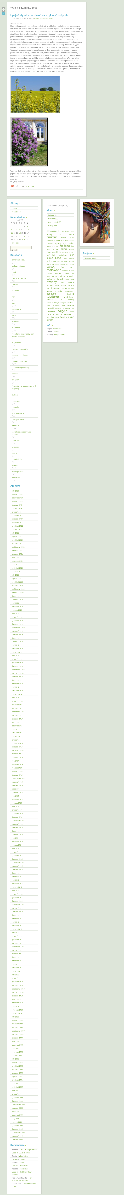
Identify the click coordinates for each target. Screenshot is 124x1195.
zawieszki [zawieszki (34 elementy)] (51, 311)
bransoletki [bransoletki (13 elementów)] (50, 240)
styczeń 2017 (17, 740)
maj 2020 (15, 603)
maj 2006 (15, 1118)
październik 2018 (18, 670)
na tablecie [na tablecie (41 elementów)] (68, 276)
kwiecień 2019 (17, 649)
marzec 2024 (17, 508)
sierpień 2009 (17, 1038)
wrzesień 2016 (17, 750)
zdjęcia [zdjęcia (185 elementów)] (62, 311)
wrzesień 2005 (17, 1136)
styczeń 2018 (17, 701)
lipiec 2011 (16, 957)
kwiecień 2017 (17, 733)
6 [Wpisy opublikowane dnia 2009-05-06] (16, 230)
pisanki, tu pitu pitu (41, 18)
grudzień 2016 (17, 743)
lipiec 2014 (16, 831)
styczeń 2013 (17, 894)
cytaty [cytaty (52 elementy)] (58, 243)
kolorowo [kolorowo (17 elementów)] (55, 264)
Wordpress (52, 226)
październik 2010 (18, 989)
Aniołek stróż (24, 1153)
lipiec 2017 (16, 722)
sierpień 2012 (17, 912)
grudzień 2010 (17, 982)
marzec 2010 (17, 1013)
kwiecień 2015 (17, 799)
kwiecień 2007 (17, 1087)
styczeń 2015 (17, 810)
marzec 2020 (17, 610)
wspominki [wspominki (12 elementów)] (56, 305)
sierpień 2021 (17, 554)
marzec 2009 (17, 1055)
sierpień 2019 (17, 635)
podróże (15, 374)
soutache (15, 407)
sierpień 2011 (17, 954)
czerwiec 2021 (17, 561)
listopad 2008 (17, 1069)
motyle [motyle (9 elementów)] (49, 276)
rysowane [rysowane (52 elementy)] (66, 288)
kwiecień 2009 (17, 1052)
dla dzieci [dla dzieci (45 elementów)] (65, 246)
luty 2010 (15, 1017)
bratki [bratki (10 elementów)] (56, 240)
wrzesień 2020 (17, 593)
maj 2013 (15, 880)
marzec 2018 (17, 694)
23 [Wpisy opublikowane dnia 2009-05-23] (25, 236)
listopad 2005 (17, 1129)
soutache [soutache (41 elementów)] (69, 291)
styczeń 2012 (17, 936)
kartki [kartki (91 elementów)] (58, 257)
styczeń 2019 (17, 659)
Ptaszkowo (23, 1166)
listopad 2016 (17, 747)
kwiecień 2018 (17, 691)
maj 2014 (15, 838)
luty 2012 (15, 933)
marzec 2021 (17, 572)
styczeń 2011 (17, 978)
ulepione (15, 447)
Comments (54, 222)
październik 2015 (18, 778)
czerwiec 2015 (17, 792)
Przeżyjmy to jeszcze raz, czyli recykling (24, 387)
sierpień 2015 (17, 785)
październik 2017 (18, 712)
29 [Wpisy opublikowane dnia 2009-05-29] (22, 240)
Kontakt (15, 208)
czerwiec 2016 (17, 757)
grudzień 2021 (17, 540)
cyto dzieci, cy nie (19, 278)
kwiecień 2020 (17, 607)
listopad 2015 (17, 775)
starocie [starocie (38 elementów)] (70, 294)
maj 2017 (15, 729)
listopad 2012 (17, 901)
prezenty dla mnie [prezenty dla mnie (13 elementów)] (67, 285)
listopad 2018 (17, 666)
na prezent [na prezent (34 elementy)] (56, 276)
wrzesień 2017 (17, 715)
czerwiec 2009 (17, 1045)
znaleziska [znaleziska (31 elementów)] (57, 314)
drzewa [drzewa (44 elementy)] (55, 249)
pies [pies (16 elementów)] (62, 282)
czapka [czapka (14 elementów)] (56, 246)
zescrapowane (17, 472)
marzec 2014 (17, 845)
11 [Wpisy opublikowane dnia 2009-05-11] (12, 233)
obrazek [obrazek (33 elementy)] (59, 279)
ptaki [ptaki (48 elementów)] (52, 288)
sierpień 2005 (17, 1140)
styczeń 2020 (17, 617)
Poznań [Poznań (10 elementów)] (57, 285)
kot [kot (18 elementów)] (67, 264)
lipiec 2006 (16, 1112)
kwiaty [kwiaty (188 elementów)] (51, 267)
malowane (16, 328)
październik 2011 (18, 947)
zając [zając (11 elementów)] (72, 308)
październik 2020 (18, 589)
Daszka (15, 1153)
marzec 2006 (17, 1122)
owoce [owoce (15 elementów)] (72, 279)
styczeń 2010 (17, 1020)
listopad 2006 (17, 1101)
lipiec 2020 (16, 596)
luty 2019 (15, 656)
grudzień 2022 (17, 526)
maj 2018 (15, 687)
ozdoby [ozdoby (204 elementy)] (52, 282)
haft (13, 297)
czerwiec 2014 (17, 834)
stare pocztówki (18, 420)
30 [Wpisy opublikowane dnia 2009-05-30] (25, 240)
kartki (14, 315)
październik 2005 (18, 1133)
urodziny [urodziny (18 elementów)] (71, 300)
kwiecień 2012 (17, 926)
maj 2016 (15, 761)
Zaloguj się (52, 215)
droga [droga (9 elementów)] (48, 249)
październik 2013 (18, 863)
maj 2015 (15, 796)
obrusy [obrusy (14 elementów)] (66, 279)
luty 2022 (15, 533)
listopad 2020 (17, 585)
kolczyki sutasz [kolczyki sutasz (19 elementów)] (62, 261)
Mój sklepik (16, 212)
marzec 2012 (17, 929)
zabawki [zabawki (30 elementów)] (50, 308)
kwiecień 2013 (17, 884)
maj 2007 (15, 1083)
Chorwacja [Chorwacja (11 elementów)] (50, 243)
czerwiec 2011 (17, 961)
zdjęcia (50, 18)
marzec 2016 (17, 768)
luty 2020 (15, 614)
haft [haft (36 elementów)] (48, 255)
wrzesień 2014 (17, 824)
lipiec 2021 (16, 557)
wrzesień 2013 (17, 866)
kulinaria (15, 322)
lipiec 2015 (16, 789)
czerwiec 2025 (17, 498)
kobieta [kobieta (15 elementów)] (71, 258)
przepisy (15, 380)
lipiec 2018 (16, 680)
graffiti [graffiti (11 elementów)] (64, 252)
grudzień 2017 (17, 705)
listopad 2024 (17, 505)
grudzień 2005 (17, 1125)
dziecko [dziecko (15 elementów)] (71, 249)
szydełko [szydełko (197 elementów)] (53, 296)
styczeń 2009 (17, 1062)
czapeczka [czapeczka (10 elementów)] (50, 246)
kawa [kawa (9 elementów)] (65, 258)
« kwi (12, 243)
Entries (53, 219)
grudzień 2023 (17, 515)
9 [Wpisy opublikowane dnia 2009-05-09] (24, 230)
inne (13, 303)
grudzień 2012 (17, 898)
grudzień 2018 (17, 663)
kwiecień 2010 (17, 1010)
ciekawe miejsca (18, 266)
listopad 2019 (17, 624)
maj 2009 (15, 1048)
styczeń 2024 (17, 512)
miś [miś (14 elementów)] (73, 273)
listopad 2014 (17, 817)
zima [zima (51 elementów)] (49, 314)
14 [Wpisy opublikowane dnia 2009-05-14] (20, 233)
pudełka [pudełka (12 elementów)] (57, 288)
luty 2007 (15, 1090)
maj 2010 (15, 1006)
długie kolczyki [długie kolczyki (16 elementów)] (52, 252)
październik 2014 (18, 821)
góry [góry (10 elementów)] (73, 252)
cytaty (14, 272)
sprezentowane (18, 413)
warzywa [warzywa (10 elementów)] (63, 303)
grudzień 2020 (17, 582)
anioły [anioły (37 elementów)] (49, 234)
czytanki (15, 285)
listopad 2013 (17, 859)
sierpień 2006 (17, 1108)
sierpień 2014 (17, 827)
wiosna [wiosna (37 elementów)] (71, 302)
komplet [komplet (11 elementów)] (62, 264)
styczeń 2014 (17, 852)
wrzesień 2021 (17, 551)
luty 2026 (15, 491)
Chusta (22, 1159)
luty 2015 (15, 806)
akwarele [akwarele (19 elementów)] (65, 232)
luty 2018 (15, 698)
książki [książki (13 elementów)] (72, 264)
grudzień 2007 (17, 1080)
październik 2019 (18, 628)
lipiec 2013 (16, 873)
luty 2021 (15, 575)
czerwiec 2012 (17, 919)
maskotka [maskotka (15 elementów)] (50, 273)
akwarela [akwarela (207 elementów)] (53, 231)
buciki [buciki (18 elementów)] (67, 240)
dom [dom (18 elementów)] (72, 246)
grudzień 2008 (17, 1066)
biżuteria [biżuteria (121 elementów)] (52, 237)
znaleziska (16, 478)
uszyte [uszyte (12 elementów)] (49, 303)
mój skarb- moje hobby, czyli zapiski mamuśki (23, 335)
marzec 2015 (17, 803)
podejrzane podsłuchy (20, 367)
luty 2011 (15, 975)
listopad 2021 (17, 543)
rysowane (16, 401)
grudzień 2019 (17, 621)
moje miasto (17, 343)
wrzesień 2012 (17, 908)
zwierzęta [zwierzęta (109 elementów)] (68, 314)
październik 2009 (18, 1031)
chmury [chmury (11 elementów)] (72, 240)
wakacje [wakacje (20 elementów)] (56, 303)
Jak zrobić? (16, 309)
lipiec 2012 (16, 915)
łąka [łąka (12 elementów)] (48, 317)
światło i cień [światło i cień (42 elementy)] (67, 317)
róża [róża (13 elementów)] (72, 288)
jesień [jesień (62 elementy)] (50, 257)
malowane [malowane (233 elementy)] (54, 270)
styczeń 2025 (17, 501)
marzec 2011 (17, 971)
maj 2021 (15, 564)
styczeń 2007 (17, 1094)
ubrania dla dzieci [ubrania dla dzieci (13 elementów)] (61, 300)
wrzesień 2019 (17, 631)
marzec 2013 (17, 887)
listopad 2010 (17, 985)
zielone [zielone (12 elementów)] (72, 311)
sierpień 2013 (17, 870)
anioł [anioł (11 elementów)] (72, 232)
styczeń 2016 (17, 771)
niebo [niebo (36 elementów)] (49, 279)
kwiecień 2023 (17, 522)
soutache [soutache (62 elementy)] (51, 293)
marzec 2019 (17, 652)
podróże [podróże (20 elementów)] (71, 282)
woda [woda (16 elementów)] (49, 305)
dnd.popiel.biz (59, 334)
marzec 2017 (17, 736)
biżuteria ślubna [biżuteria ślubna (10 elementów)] (67, 237)
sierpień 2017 (17, 719)
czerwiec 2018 (17, 684)
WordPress (57, 329)
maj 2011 (15, 964)
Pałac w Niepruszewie (28, 1150)
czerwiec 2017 (17, 726)
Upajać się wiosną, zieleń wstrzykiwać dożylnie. (39, 15)
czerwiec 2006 (17, 1115)
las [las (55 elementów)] (62, 267)
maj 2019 (15, 645)
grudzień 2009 (17, 1024)
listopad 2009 (17, 1027)
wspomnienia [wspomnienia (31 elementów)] (68, 305)
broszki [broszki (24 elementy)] (61, 240)
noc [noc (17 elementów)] (54, 279)
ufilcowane (16, 441)
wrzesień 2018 (17, 673)
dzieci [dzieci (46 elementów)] (64, 249)
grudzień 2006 (17, 1097)
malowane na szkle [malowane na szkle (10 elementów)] (68, 270)
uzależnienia (17, 459)
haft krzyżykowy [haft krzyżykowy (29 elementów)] (60, 255)
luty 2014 (15, 848)
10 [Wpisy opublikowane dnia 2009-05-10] (28, 230)
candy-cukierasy (18, 260)
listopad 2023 (17, 519)
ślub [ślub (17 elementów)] (52, 317)
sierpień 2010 (17, 996)
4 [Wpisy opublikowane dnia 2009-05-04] (11, 230)
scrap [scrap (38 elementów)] (49, 291)
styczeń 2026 (17, 494)
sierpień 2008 (17, 1073)
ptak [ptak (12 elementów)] (48, 288)
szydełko (15, 426)
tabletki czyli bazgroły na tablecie (21, 433)
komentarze (29, 186)
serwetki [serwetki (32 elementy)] (58, 291)
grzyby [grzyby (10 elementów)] (69, 252)
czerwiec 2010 (17, 1003)
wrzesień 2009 (17, 1034)
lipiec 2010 (16, 999)
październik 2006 (18, 1104)
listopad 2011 (17, 943)
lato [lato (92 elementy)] (72, 267)
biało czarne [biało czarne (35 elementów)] (66, 234)
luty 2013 (15, 891)
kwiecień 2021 (17, 568)
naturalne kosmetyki (20, 349)
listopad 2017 (17, 708)
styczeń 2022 (17, 536)
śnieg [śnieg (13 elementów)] (57, 317)
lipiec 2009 (16, 1041)
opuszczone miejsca (20, 355)
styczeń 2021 (17, 578)
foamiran (15, 291)
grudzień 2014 (17, 813)
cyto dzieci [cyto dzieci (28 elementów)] (68, 243)
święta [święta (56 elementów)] (50, 320)
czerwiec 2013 (17, 877)
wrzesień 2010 (17, 992)
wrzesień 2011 (17, 950)
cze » (18, 243)
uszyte (14, 453)
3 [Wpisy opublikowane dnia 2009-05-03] (27, 226)
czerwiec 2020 (17, 599)
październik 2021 (18, 547)
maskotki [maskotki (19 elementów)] (58, 273)
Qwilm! (56, 331)
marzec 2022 (17, 529)
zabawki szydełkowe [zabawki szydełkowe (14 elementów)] (62, 308)
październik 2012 (18, 905)
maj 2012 (15, 922)
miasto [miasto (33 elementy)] (67, 273)
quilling (14, 395)
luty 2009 (15, 1059)
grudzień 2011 (17, 940)
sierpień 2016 (17, 754)
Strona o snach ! (91, 258)
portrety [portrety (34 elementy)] (50, 285)
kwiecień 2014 (17, 842)
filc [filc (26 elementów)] (59, 252)
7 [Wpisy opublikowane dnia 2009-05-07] (19, 230)
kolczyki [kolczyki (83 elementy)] (51, 261)
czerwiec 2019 (17, 642)
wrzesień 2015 (17, 782)
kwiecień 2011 (17, 968)
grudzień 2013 (17, 855)
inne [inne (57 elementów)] (72, 255)
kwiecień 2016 (17, 764)
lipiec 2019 (16, 638)
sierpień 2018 (17, 677)
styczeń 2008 (17, 1076)
